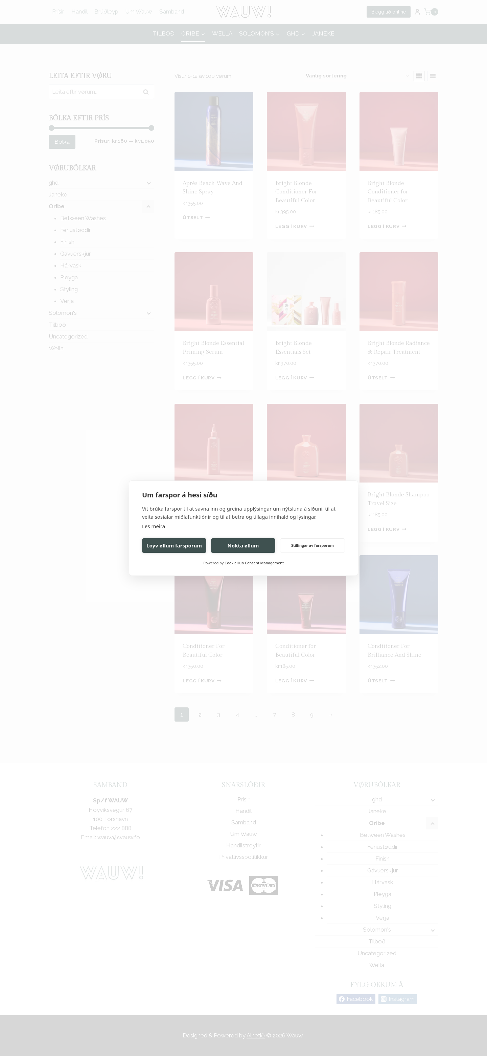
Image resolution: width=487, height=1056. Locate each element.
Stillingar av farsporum (312, 545)
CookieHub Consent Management (254, 562)
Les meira (153, 526)
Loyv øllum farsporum (174, 545)
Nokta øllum (243, 545)
